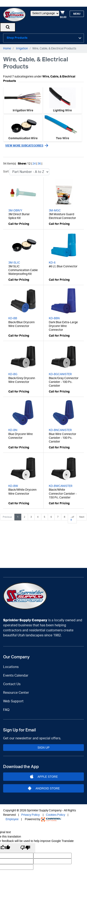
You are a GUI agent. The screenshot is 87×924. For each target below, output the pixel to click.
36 (39, 162)
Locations (11, 667)
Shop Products (17, 37)
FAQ (6, 710)
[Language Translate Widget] (44, 13)
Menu (76, 14)
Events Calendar (15, 675)
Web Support (13, 701)
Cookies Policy (55, 814)
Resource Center (16, 692)
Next (81, 515)
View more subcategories (24, 144)
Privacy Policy (30, 814)
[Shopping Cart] (63, 14)
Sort (6, 170)
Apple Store (43, 776)
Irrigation (22, 47)
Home (7, 47)
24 (34, 162)
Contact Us (11, 684)
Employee (12, 819)
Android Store (43, 788)
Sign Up (43, 747)
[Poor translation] (25, 848)
